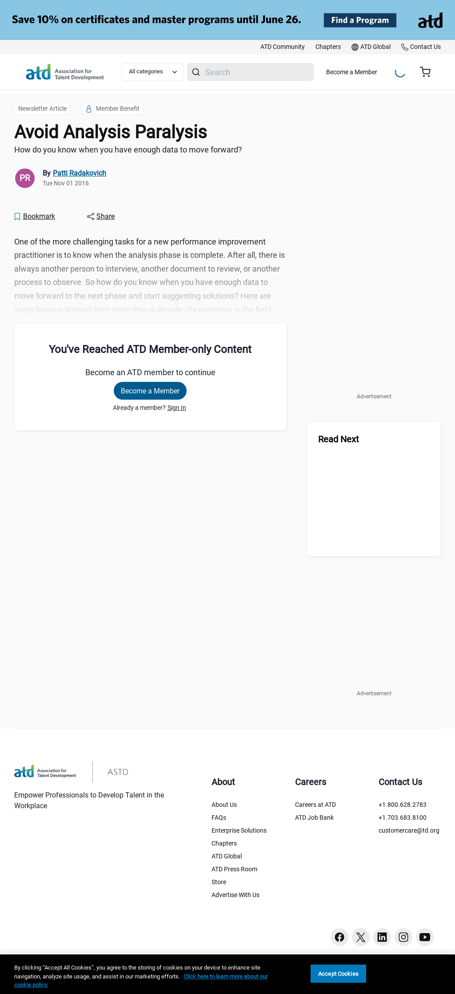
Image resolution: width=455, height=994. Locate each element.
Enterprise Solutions (239, 830)
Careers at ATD (315, 804)
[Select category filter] (152, 72)
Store (219, 882)
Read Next (338, 439)
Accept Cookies (338, 973)
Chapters (224, 843)
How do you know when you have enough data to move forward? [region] (128, 149)
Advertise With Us (235, 894)
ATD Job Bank (314, 817)
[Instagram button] (403, 937)
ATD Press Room (234, 869)
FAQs (219, 817)
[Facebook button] (339, 937)
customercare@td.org (409, 830)
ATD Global (227, 856)
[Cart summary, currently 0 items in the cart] (428, 72)
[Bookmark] (34, 216)
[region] (227, 974)
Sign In (177, 407)
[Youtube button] (425, 937)
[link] (282, 47)
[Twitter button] (361, 937)
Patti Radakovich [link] (79, 173)
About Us (224, 804)
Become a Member (351, 72)
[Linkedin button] (382, 937)
